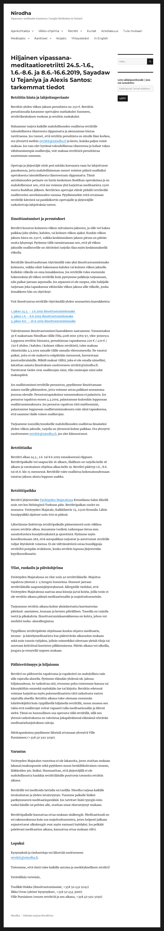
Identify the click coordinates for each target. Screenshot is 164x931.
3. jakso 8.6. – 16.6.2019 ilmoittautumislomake (43, 321)
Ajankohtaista (20, 31)
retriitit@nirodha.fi (52, 141)
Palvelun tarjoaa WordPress (38, 915)
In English (101, 38)
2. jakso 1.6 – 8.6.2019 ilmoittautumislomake (42, 316)
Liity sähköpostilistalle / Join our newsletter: (134, 82)
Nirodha (21, 13)
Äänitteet (41, 38)
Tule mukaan (132, 31)
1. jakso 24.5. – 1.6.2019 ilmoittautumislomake (43, 311)
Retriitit (73, 31)
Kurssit (91, 31)
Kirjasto (61, 38)
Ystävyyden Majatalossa (56, 500)
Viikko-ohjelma (48, 31)
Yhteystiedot (80, 38)
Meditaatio (18, 38)
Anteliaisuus (109, 31)
